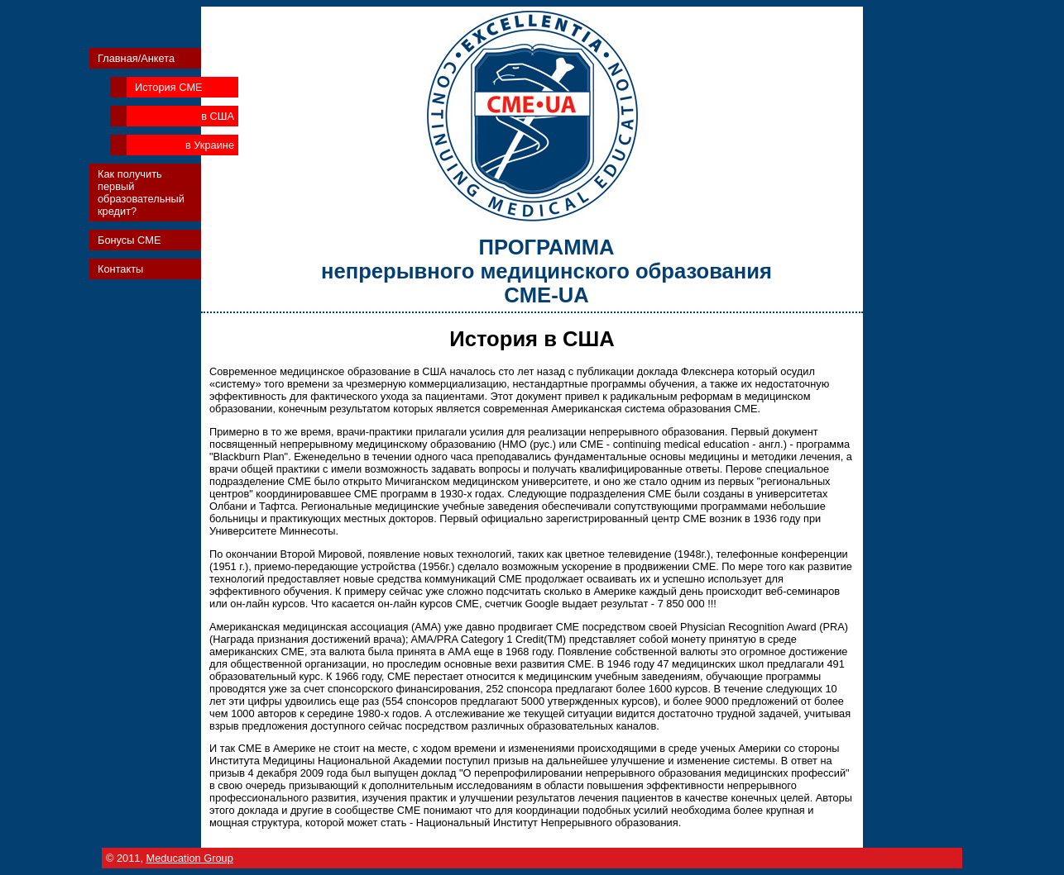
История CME (169, 87)
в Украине (209, 145)
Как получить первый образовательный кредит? (141, 192)
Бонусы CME (129, 240)
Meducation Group (189, 858)
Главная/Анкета (136, 58)
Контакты (120, 269)
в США (217, 116)
